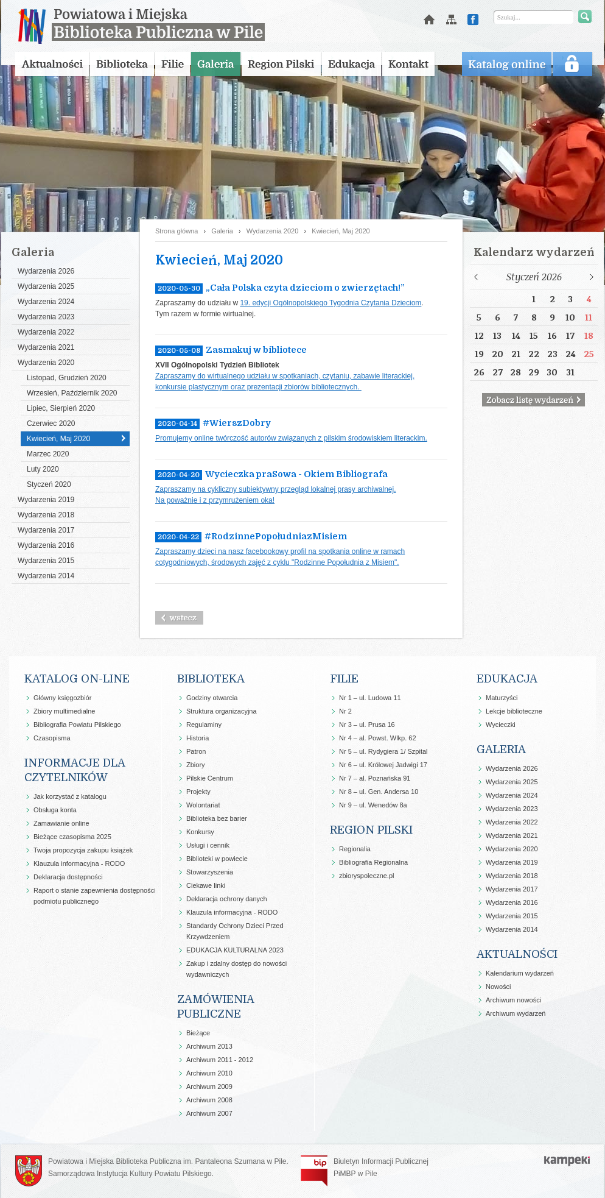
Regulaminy (204, 724)
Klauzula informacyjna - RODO (79, 863)
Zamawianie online (61, 823)
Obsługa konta (55, 809)
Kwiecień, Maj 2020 (58, 438)
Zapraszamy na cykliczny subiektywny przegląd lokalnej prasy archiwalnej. (275, 489)
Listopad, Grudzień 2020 (67, 378)
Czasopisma (52, 738)
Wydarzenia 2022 (46, 332)
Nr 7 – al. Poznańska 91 (374, 778)
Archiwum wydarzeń (515, 1013)
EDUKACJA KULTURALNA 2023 (235, 950)
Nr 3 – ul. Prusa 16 (367, 724)
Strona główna (176, 231)
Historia (197, 738)
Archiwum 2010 (209, 1073)
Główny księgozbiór (62, 697)
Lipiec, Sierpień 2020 (61, 408)
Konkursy (200, 831)
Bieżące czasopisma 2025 (72, 836)
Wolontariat (203, 805)
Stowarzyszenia (209, 872)
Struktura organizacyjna (221, 711)
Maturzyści (502, 697)
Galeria (222, 231)
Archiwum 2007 (209, 1113)
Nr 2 (345, 711)
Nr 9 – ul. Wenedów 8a (373, 805)
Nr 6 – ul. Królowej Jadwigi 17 (383, 764)
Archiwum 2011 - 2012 (219, 1059)
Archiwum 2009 (209, 1086)
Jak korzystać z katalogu (70, 796)
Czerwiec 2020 (51, 423)
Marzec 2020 (48, 454)
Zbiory (195, 764)
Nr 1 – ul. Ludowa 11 (370, 697)
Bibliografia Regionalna (373, 862)
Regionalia (355, 848)
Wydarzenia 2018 (46, 515)
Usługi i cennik (207, 845)
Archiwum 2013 (209, 1046)
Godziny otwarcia (211, 697)
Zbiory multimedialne (64, 711)
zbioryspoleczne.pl (366, 875)
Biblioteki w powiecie (217, 858)
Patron (196, 751)
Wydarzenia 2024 (46, 301)
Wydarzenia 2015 (46, 560)
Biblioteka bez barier (216, 818)
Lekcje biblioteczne (514, 711)
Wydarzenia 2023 (46, 317)
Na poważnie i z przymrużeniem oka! (215, 500)
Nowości (498, 986)
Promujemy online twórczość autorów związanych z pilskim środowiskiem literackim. (291, 438)
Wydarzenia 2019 (46, 499)
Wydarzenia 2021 (46, 347)
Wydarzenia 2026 (46, 271)
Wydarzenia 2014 (46, 576)
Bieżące (198, 1033)
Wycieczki (501, 724)
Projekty (198, 791)
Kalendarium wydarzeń (520, 973)
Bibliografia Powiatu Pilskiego (77, 724)
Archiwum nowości (513, 1000)
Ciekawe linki (205, 885)
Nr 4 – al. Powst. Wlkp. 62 (377, 738)
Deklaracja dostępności (68, 877)
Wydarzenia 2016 (46, 545)
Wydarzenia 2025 (46, 286)
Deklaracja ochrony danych (226, 898)
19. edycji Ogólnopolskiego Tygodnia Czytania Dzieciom (330, 303)
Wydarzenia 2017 (46, 530)
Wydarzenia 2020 (46, 362)
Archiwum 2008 (209, 1100)
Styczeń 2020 (49, 484)
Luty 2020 (43, 469)
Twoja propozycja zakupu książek (83, 850)
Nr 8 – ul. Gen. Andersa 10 (378, 791)
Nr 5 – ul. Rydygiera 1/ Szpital (383, 751)
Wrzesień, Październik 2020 (72, 393)
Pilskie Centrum (209, 778)
